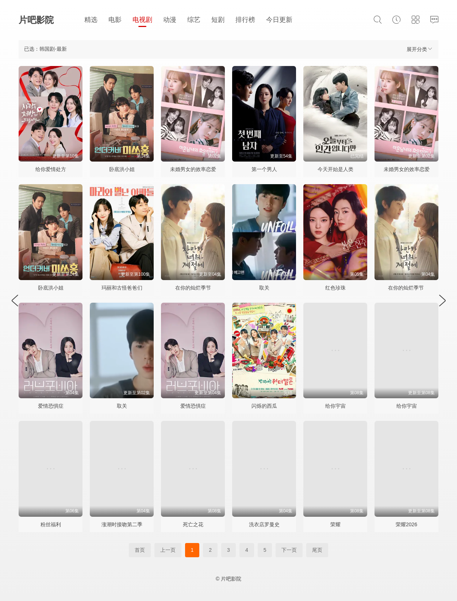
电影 (115, 19)
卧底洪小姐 (122, 169)
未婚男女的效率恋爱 (193, 169)
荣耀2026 (406, 524)
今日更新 (279, 19)
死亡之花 (193, 524)
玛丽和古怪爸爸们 (121, 288)
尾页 (317, 550)
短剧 (217, 19)
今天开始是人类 (335, 169)
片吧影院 (36, 20)
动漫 (169, 19)
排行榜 (245, 19)
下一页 (289, 550)
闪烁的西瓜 (264, 406)
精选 (90, 19)
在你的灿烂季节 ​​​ (406, 288)
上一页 (168, 550)
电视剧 (142, 19)
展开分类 (420, 49)
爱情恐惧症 (51, 406)
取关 (264, 288)
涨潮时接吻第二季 (121, 524)
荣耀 (335, 524)
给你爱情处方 (50, 169)
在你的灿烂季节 (193, 288)
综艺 (193, 19)
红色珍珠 (335, 288)
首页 (140, 550)
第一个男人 (264, 169)
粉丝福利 (51, 524)
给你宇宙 (335, 406)
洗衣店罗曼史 (264, 524)
